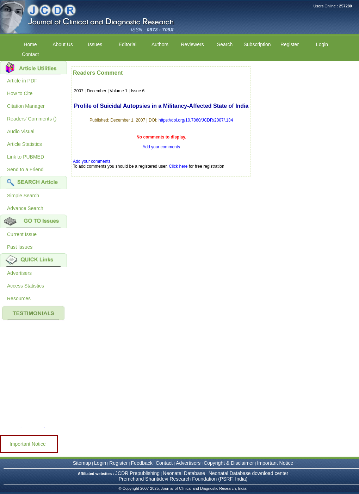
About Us (62, 44)
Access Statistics (25, 286)
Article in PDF (22, 81)
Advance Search (25, 208)
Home (30, 44)
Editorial (128, 44)
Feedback (141, 463)
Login (322, 44)
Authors (159, 44)
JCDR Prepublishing (137, 473)
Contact (30, 54)
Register (289, 44)
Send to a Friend (25, 169)
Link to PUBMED (25, 157)
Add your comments (161, 146)
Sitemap (82, 463)
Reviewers (192, 44)
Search (225, 44)
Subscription (257, 44)
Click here (178, 166)
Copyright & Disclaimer (229, 463)
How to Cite (19, 93)
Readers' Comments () (31, 119)
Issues (95, 44)
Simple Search (23, 195)
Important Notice (28, 444)
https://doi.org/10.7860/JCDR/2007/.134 (196, 120)
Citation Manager (26, 106)
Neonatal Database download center (249, 473)
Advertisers (19, 273)
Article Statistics (24, 144)
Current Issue (22, 234)
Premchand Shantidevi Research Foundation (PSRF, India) (183, 479)
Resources (19, 298)
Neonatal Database (184, 473)
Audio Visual (21, 131)
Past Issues (19, 247)
